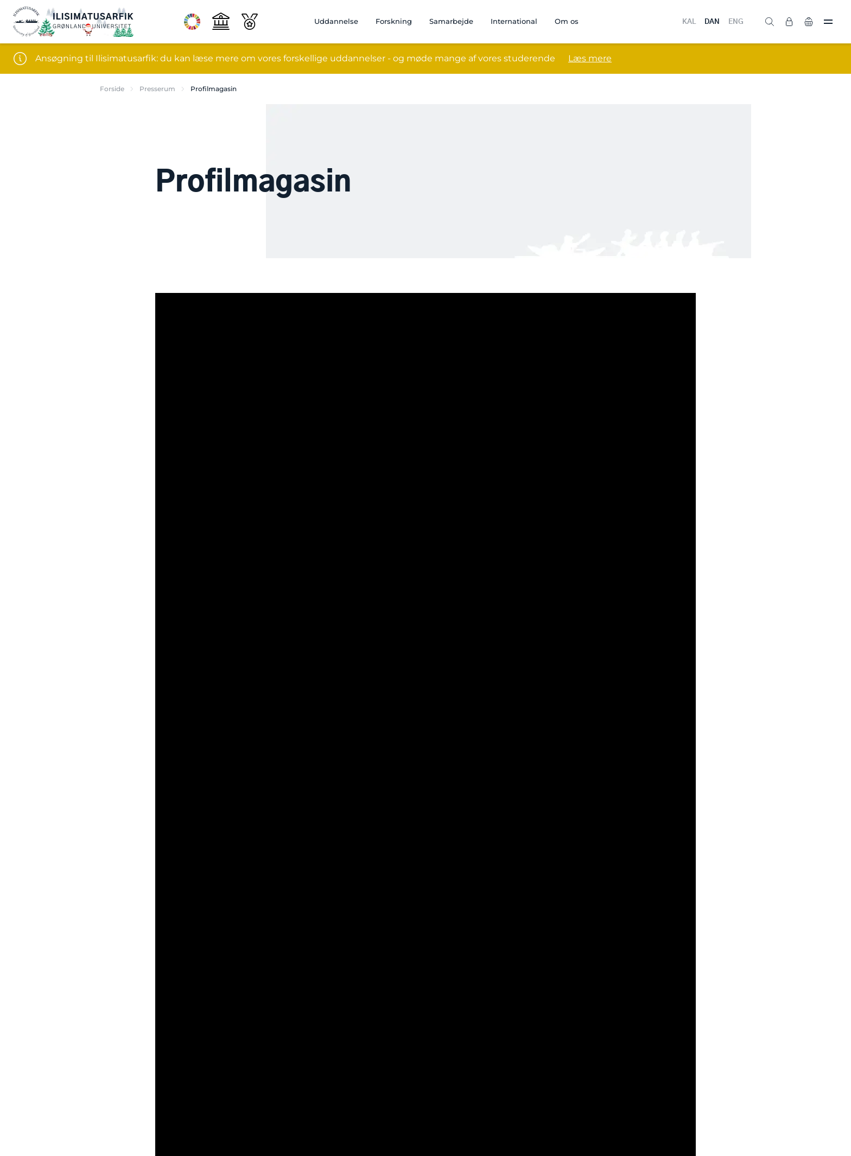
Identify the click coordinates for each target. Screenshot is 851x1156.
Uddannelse (336, 21)
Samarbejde (451, 21)
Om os (567, 21)
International (514, 21)
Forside (112, 89)
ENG (736, 21)
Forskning (394, 21)
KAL (689, 21)
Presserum (157, 89)
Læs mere (590, 58)
